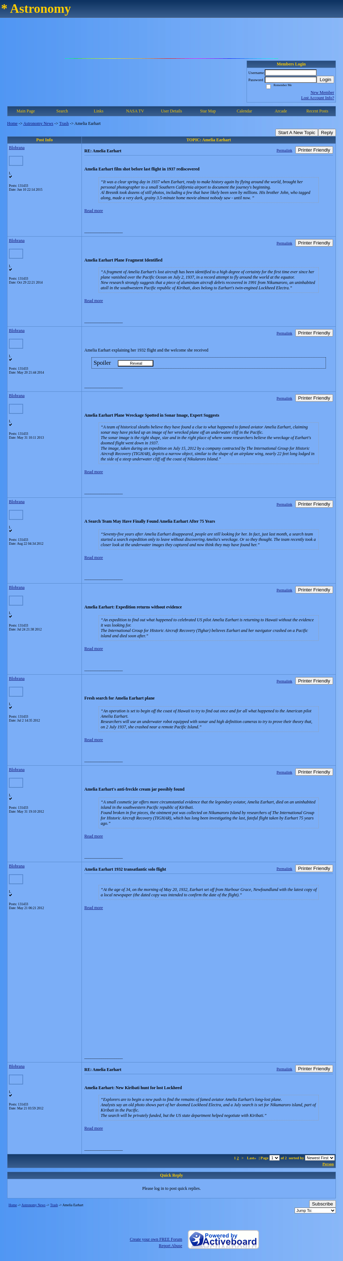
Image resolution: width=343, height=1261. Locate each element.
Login (325, 79)
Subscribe (322, 1204)
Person (328, 1164)
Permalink (284, 150)
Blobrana (17, 147)
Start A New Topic (296, 132)
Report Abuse (170, 1245)
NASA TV (135, 111)
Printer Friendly (314, 150)
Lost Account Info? (317, 97)
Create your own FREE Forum (156, 1239)
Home (12, 123)
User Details (171, 111)
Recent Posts (317, 111)
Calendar (244, 111)
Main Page (25, 111)
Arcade (281, 111)
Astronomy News (38, 123)
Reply (327, 132)
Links (98, 111)
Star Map (208, 111)
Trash (64, 123)
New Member (322, 92)
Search (62, 111)
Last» (252, 1158)
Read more (93, 210)
